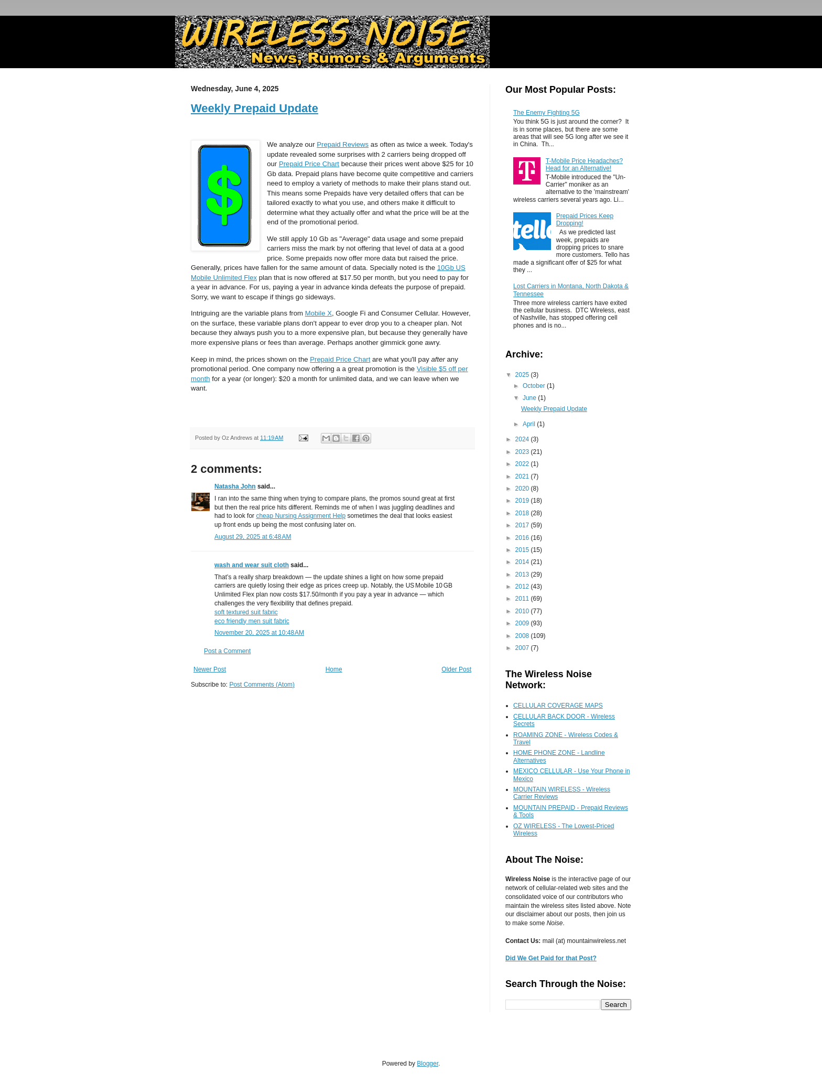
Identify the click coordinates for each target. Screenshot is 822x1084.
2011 (523, 598)
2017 (523, 525)
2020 (523, 488)
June (530, 398)
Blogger (427, 1063)
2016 (523, 537)
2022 (523, 464)
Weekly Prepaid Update (254, 108)
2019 (523, 500)
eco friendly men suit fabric (251, 621)
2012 (523, 586)
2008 (523, 635)
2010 (523, 611)
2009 (523, 623)
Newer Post (209, 669)
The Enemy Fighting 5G (546, 112)
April (530, 424)
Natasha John (235, 486)
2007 (523, 648)
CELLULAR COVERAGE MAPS (558, 705)
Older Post (456, 669)
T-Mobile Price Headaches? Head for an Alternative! (584, 164)
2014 (523, 562)
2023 (523, 452)
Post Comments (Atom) (262, 684)
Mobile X (318, 313)
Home (334, 669)
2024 (523, 439)
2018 (523, 513)
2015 (523, 550)
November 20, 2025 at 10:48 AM (259, 632)
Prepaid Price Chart (309, 164)
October (535, 385)
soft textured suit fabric (246, 612)
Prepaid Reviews (343, 144)
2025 (523, 374)
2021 (523, 476)
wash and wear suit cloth (251, 565)
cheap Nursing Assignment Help (300, 515)
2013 (523, 574)
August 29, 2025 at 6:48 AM (252, 536)
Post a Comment (227, 651)
